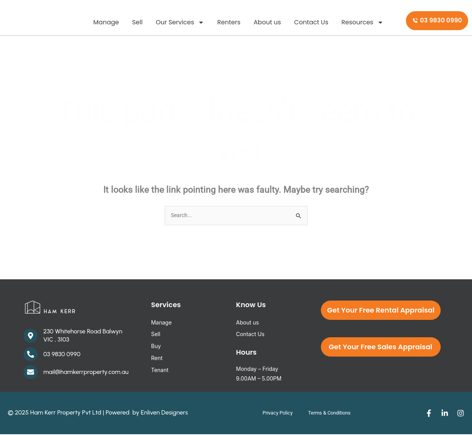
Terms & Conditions (331, 413)
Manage (106, 22)
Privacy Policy (273, 413)
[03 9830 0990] (30, 355)
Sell (137, 22)
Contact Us (311, 22)
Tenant (160, 370)
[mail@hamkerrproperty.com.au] (30, 373)
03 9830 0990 (61, 354)
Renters (228, 22)
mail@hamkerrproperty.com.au (85, 372)
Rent (157, 358)
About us (267, 22)
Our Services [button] (180, 22)
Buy (156, 346)
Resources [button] (362, 22)
